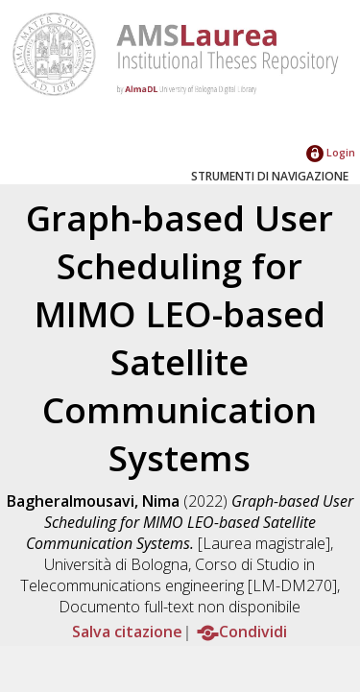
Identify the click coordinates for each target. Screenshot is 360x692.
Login (330, 152)
